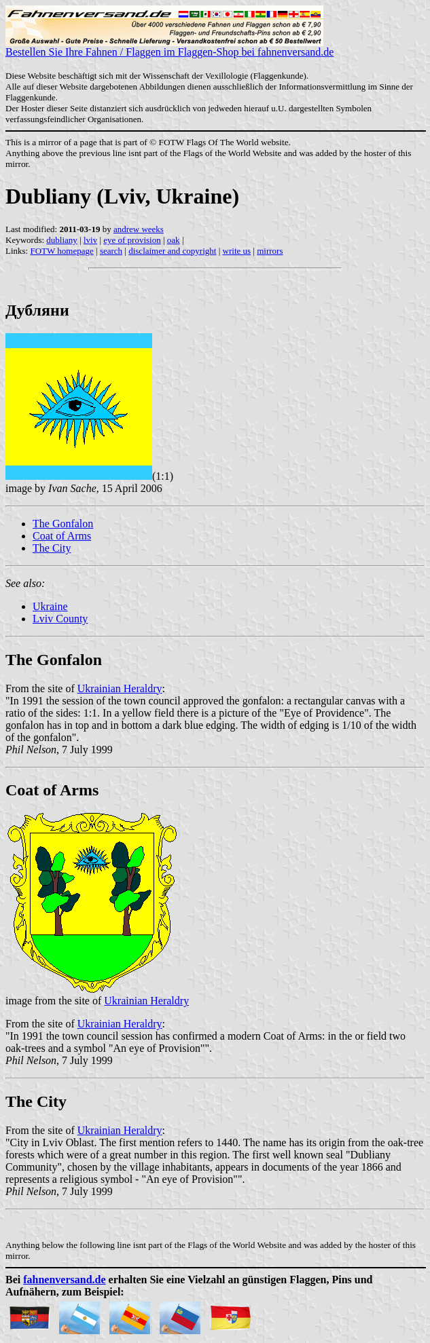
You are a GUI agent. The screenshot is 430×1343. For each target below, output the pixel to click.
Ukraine (50, 606)
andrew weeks (138, 229)
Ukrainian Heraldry (119, 688)
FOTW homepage (61, 251)
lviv (90, 240)
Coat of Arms (62, 536)
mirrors (270, 251)
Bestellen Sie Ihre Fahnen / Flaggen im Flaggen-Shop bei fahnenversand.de (169, 47)
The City (52, 548)
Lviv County (60, 618)
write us (237, 251)
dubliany (61, 240)
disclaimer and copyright (172, 251)
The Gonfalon (63, 523)
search (111, 251)
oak (173, 240)
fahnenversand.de (64, 1279)
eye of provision (131, 240)
